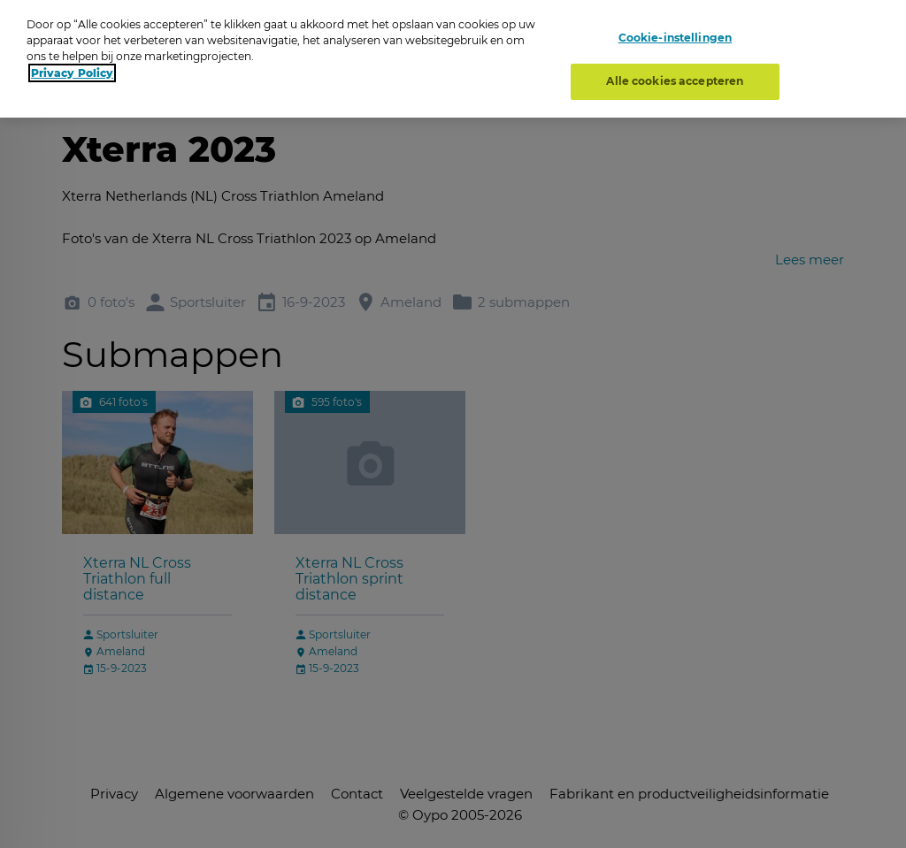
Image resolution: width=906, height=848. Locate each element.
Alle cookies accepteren (674, 81)
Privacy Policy (72, 73)
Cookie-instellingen (675, 37)
